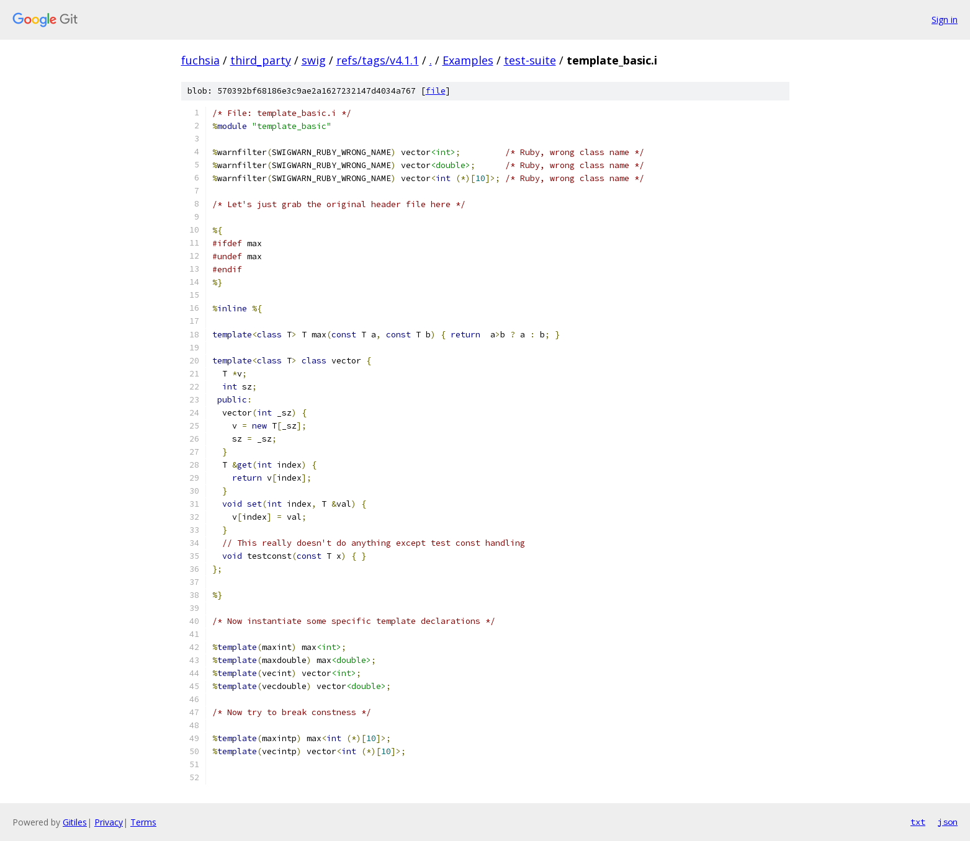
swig (314, 60)
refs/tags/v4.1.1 (377, 60)
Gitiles (75, 822)
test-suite (530, 60)
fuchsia (200, 60)
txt (917, 821)
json (948, 821)
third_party (260, 60)
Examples (467, 60)
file (436, 91)
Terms (143, 822)
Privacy (108, 822)
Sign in (945, 19)
